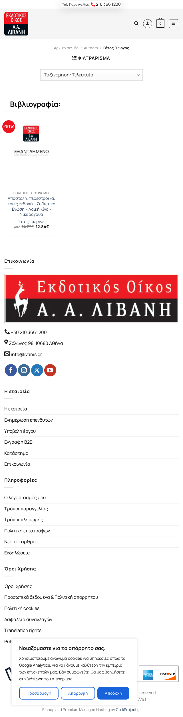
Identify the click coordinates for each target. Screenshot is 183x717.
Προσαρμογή (39, 693)
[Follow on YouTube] (50, 370)
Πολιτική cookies (21, 608)
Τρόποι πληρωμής (23, 519)
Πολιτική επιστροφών (27, 531)
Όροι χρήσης (18, 586)
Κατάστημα (16, 453)
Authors (91, 47)
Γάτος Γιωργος (31, 221)
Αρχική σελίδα (66, 47)
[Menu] (173, 23)
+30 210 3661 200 (28, 332)
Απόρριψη (78, 693)
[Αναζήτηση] (136, 23)
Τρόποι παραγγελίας (26, 508)
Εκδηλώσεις (17, 553)
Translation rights (22, 630)
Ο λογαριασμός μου (25, 497)
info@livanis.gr (26, 354)
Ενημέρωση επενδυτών (28, 420)
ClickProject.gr (128, 709)
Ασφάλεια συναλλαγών (28, 619)
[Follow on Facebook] (11, 370)
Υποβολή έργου (20, 431)
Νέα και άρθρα (20, 541)
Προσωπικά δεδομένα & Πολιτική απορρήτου (51, 597)
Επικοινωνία (17, 464)
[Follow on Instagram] (24, 370)
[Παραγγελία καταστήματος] (91, 75)
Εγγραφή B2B (18, 442)
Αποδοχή (113, 693)
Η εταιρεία (15, 409)
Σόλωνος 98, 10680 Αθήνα (36, 343)
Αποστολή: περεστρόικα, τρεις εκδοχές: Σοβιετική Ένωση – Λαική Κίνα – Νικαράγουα (31, 206)
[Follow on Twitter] (37, 370)
